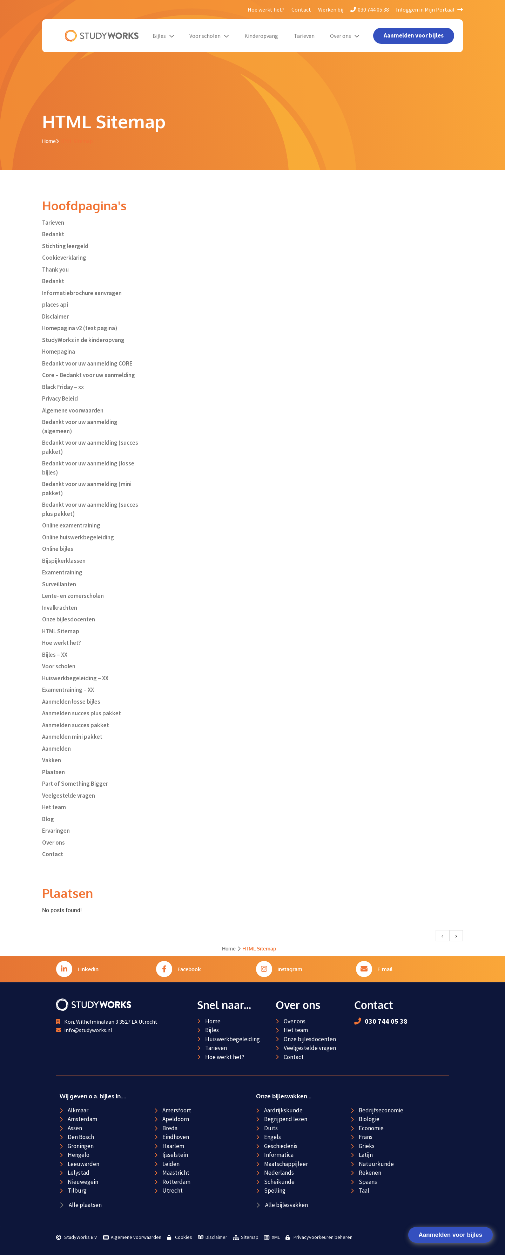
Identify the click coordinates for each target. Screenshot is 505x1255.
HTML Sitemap (60, 631)
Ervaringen (56, 830)
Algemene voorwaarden (72, 410)
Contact (301, 9)
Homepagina (58, 351)
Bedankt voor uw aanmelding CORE (87, 363)
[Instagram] (264, 969)
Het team (54, 807)
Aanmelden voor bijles (450, 1235)
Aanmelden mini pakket (72, 737)
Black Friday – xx (63, 387)
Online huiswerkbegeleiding (78, 537)
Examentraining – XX (68, 690)
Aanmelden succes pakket (75, 725)
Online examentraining (71, 525)
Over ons (344, 35)
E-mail (385, 969)
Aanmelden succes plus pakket (81, 713)
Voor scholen (209, 35)
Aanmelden (56, 748)
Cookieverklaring (64, 257)
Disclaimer (55, 316)
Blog (48, 819)
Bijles (163, 35)
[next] (456, 935)
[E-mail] (364, 969)
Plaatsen (53, 772)
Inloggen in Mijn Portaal (429, 9)
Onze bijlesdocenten (68, 619)
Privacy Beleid (60, 398)
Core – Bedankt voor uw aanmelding (88, 375)
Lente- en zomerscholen (73, 596)
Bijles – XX (54, 655)
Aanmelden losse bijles (71, 701)
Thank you (55, 269)
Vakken (51, 760)
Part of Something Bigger (75, 783)
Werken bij (330, 9)
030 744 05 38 (369, 9)
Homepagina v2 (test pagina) (79, 328)
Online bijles (57, 549)
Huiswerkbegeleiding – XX (75, 678)
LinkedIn (88, 969)
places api (55, 304)
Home (49, 141)
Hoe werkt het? (266, 9)
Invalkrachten (59, 608)
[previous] (442, 935)
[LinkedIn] (64, 969)
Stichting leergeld (65, 246)
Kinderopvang (261, 35)
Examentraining (62, 572)
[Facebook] (164, 969)
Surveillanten (59, 584)
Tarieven (304, 35)
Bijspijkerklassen (64, 561)
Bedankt (53, 234)
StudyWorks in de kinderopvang (83, 340)
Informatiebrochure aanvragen (82, 293)
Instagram (289, 969)
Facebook (189, 969)
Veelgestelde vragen (68, 795)
